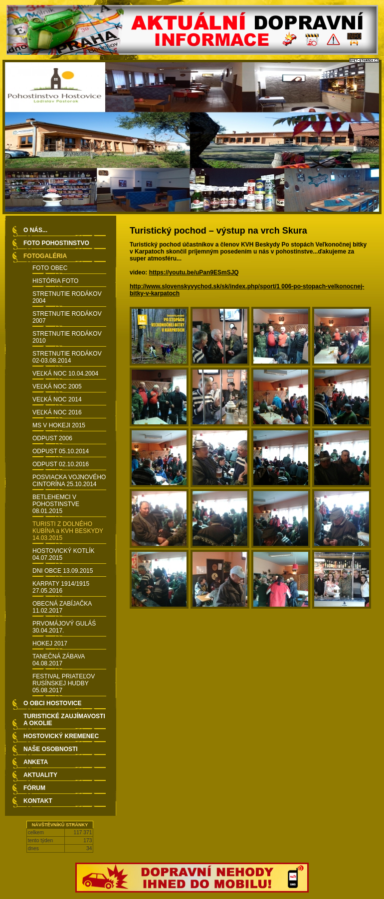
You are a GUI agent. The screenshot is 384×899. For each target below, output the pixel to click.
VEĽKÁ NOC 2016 (57, 412)
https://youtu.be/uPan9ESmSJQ (194, 272)
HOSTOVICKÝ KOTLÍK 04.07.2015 (63, 554)
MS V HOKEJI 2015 (58, 425)
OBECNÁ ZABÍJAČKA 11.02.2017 (62, 607)
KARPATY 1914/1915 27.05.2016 (60, 587)
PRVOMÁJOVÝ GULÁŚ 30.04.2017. (64, 627)
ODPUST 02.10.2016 (60, 464)
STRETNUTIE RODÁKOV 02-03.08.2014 (67, 357)
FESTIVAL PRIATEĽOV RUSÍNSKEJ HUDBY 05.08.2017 (63, 683)
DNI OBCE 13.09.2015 (62, 570)
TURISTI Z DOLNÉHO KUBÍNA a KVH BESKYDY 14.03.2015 (67, 530)
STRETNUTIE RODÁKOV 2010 (67, 337)
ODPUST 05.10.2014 (60, 451)
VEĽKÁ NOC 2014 (57, 399)
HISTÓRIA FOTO (55, 280)
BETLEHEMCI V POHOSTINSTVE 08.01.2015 (55, 504)
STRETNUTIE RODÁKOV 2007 (67, 317)
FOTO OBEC (49, 267)
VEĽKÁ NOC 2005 (57, 386)
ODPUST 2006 (52, 438)
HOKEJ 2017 (49, 643)
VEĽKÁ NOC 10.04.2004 (65, 373)
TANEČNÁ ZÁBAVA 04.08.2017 (58, 660)
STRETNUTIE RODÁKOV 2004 (67, 297)
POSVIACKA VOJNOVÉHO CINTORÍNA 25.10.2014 (69, 481)
